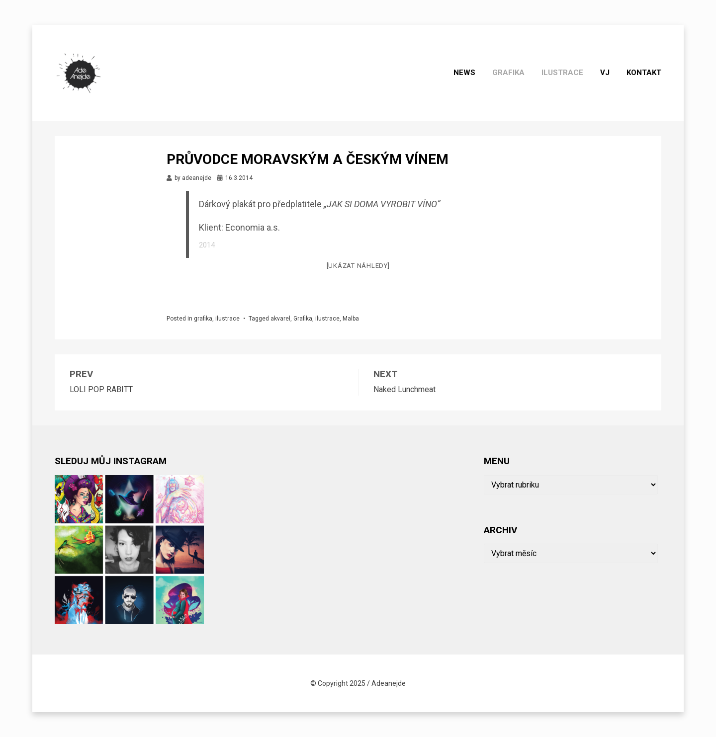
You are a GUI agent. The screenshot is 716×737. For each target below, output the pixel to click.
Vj (605, 72)
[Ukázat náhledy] (358, 265)
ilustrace (562, 72)
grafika (508, 72)
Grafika (302, 318)
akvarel (280, 318)
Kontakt (643, 72)
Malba (351, 318)
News (464, 72)
